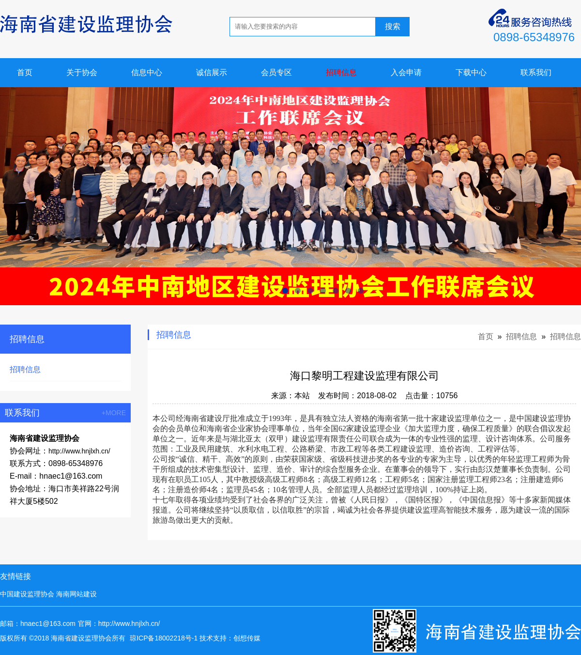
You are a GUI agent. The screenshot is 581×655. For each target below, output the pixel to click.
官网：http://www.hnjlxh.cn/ (119, 623)
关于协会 (81, 72)
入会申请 (406, 72)
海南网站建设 (76, 594)
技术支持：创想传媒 (229, 638)
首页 (24, 72)
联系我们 (535, 72)
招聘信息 (341, 72)
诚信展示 (211, 72)
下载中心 (471, 72)
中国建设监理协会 (27, 594)
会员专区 (276, 72)
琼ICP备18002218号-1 (164, 638)
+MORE (114, 413)
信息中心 (146, 72)
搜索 (392, 26)
